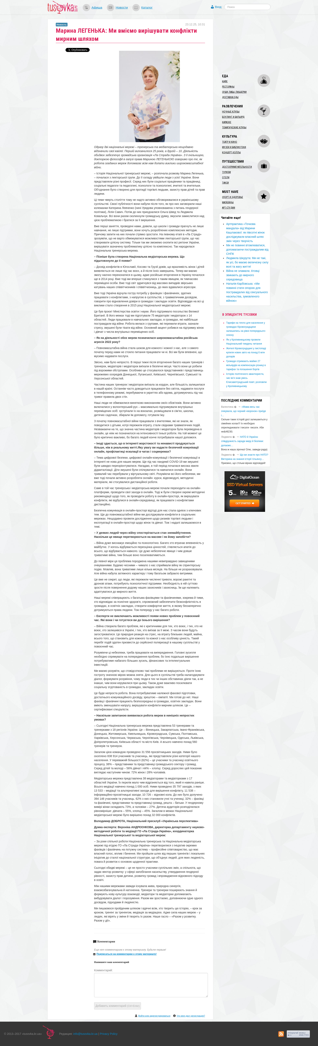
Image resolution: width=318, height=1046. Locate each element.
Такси (225, 182)
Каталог (147, 7)
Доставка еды (230, 97)
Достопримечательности (237, 166)
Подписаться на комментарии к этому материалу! (127, 954)
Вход (218, 7)
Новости (122, 7)
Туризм (226, 172)
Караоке (226, 122)
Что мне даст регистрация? (191, 1016)
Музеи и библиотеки (234, 147)
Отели (225, 177)
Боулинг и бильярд (233, 117)
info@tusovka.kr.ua (85, 1033)
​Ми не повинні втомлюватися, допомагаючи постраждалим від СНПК (247, 249)
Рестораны (228, 86)
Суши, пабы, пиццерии (234, 92)
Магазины (228, 202)
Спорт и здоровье (232, 197)
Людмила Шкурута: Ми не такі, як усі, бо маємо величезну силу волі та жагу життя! (247, 262)
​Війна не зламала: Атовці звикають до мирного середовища (242, 275)
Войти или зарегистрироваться (154, 1016)
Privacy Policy (108, 1033)
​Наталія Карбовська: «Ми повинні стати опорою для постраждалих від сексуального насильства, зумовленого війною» (247, 292)
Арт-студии (228, 207)
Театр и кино (229, 141)
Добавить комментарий (118, 1005)
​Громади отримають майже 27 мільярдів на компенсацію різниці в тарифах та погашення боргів (246, 365)
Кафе (225, 81)
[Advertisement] (249, 44)
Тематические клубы (234, 127)
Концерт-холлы (231, 152)
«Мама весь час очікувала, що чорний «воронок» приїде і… (243, 411)
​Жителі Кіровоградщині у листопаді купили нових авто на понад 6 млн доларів (246, 352)
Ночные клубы (231, 111)
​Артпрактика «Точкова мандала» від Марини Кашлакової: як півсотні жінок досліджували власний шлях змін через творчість (245, 232)
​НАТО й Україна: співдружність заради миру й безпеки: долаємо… (242, 441)
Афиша (96, 7)
